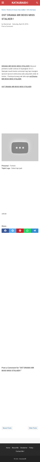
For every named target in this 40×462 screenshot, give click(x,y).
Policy (31, 448)
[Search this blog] (37, 2)
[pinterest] (20, 231)
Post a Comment (7, 26)
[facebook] (5, 231)
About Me (15, 448)
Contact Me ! (20, 451)
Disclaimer (23, 448)
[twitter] (12, 231)
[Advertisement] (20, 45)
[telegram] (34, 231)
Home (8, 448)
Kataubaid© (20, 2)
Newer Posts (7, 428)
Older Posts (33, 428)
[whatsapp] (27, 231)
